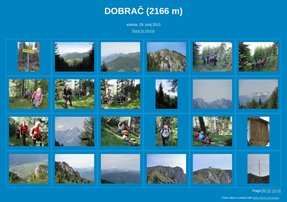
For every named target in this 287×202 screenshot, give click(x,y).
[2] (269, 191)
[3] (274, 191)
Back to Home (143, 31)
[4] (279, 191)
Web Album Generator (266, 197)
